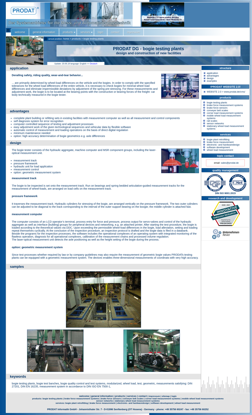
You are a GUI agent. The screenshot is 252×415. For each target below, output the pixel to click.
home (66, 39)
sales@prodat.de (230, 163)
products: (37, 398)
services (131, 396)
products (76, 39)
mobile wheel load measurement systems (203, 398)
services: (60, 403)
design (210, 78)
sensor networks (215, 123)
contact (142, 396)
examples (212, 81)
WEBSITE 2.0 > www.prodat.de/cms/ (226, 92)
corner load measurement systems (225, 113)
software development (218, 147)
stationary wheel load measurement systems (137, 401)
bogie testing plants (94, 39)
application (212, 73)
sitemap (166, 396)
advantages (213, 75)
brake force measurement (220, 142)
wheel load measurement (220, 150)
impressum (154, 396)
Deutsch (93, 64)
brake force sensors (217, 108)
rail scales (212, 121)
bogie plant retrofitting (218, 139)
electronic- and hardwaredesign (223, 144)
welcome (84, 396)
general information (102, 396)
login (174, 396)
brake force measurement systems (225, 105)
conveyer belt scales (217, 110)
